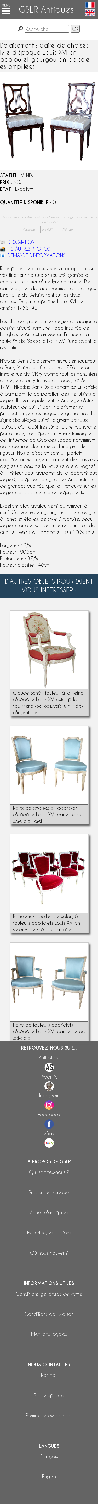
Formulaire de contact (49, 1415)
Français (49, 1456)
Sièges (67, 229)
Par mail (49, 1375)
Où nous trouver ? (49, 1252)
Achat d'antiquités (49, 1212)
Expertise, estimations (49, 1232)
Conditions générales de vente (49, 1294)
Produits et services (49, 1192)
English (49, 1476)
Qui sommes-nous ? (49, 1172)
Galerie (29, 229)
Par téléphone (49, 1395)
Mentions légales (49, 1334)
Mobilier (48, 229)
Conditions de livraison (49, 1314)
